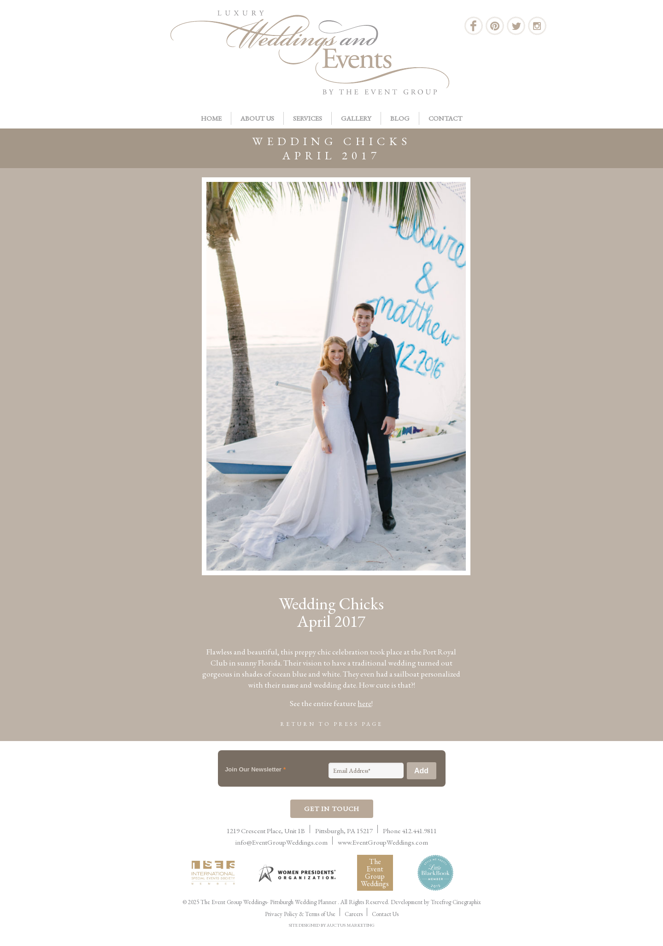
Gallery (356, 118)
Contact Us (385, 914)
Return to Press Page (331, 724)
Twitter (516, 25)
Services (307, 118)
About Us (257, 118)
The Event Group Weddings (375, 872)
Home (211, 118)
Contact (445, 118)
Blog (400, 118)
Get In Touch (331, 808)
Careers (354, 914)
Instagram (537, 25)
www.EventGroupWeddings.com (383, 842)
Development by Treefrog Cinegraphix (436, 902)
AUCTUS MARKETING (351, 925)
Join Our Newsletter (255, 769)
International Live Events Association (215, 873)
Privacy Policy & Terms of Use (300, 914)
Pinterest (495, 25)
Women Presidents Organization (298, 873)
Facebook (473, 25)
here (364, 703)
